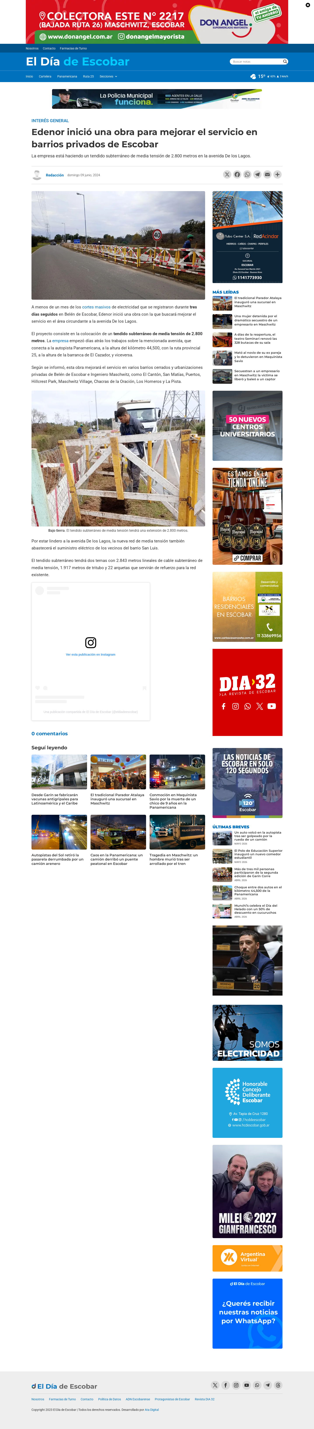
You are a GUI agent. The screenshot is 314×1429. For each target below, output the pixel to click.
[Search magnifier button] (285, 61)
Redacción (55, 175)
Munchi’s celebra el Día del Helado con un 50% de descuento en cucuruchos (255, 909)
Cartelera (45, 76)
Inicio (29, 76)
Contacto (49, 48)
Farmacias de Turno (73, 48)
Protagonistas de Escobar (172, 1399)
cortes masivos (96, 307)
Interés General (50, 120)
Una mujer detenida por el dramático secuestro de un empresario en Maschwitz (255, 320)
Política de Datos (109, 1399)
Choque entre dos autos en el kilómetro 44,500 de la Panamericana (258, 890)
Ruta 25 (88, 76)
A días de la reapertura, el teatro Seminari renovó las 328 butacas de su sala (255, 339)
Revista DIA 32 (205, 1399)
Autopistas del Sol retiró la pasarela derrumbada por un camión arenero (57, 859)
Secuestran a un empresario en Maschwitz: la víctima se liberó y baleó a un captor (257, 375)
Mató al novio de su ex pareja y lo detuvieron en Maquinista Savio (258, 357)
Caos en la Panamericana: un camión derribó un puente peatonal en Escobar (117, 859)
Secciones (106, 76)
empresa (60, 340)
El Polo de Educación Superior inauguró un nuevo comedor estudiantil (258, 854)
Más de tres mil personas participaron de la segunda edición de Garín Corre (256, 872)
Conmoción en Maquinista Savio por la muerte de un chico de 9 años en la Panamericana (173, 801)
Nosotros (32, 48)
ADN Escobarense (138, 1399)
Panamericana (67, 76)
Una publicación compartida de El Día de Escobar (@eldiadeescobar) (91, 712)
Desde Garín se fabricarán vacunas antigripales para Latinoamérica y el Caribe (54, 799)
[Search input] (257, 61)
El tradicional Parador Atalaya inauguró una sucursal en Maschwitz (117, 799)
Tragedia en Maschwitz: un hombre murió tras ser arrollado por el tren (174, 859)
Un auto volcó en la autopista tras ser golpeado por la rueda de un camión (257, 836)
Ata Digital (152, 1409)
